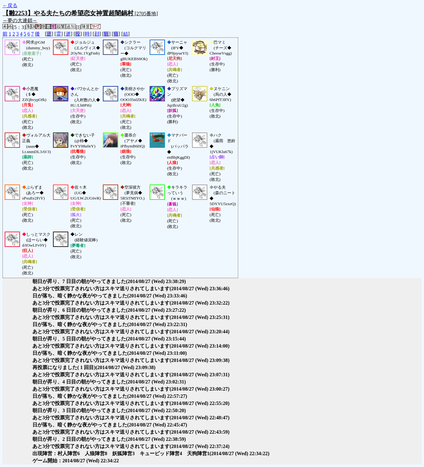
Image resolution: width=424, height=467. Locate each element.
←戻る (9, 5)
